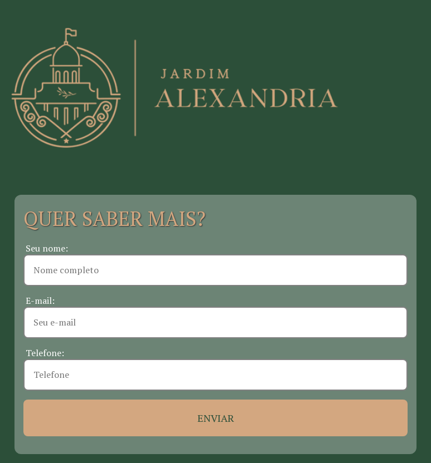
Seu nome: (47, 248)
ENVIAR (215, 418)
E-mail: (40, 300)
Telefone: (45, 353)
